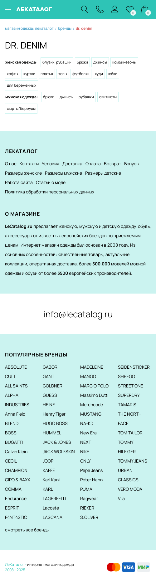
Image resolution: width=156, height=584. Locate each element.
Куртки (29, 73)
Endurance (16, 498)
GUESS (50, 395)
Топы (62, 73)
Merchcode (91, 404)
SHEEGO (126, 376)
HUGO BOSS (55, 423)
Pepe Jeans (91, 470)
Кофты (12, 73)
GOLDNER (52, 386)
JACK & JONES (57, 442)
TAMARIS (127, 404)
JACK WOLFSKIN (59, 451)
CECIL (11, 461)
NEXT (85, 442)
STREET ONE (130, 386)
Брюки (82, 62)
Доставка (72, 163)
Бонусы (131, 163)
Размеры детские (103, 173)
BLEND (11, 423)
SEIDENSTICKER (134, 367)
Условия (50, 163)
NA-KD (86, 423)
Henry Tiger (54, 414)
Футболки (81, 73)
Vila (121, 498)
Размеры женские (23, 173)
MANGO (88, 376)
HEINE (49, 404)
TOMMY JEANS (132, 461)
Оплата (93, 163)
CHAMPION (16, 470)
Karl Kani (51, 480)
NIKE (84, 451)
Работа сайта (19, 182)
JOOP (48, 461)
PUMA (86, 489)
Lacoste (51, 508)
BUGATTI (14, 442)
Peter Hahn (91, 480)
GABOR (50, 367)
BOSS (11, 433)
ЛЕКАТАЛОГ (34, 9)
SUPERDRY (129, 395)
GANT (48, 376)
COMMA (13, 489)
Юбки (112, 73)
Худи (99, 73)
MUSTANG (90, 414)
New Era (88, 433)
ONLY (85, 461)
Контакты (29, 163)
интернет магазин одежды (50, 564)
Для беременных (21, 85)
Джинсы (100, 62)
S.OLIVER (89, 517)
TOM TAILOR (130, 433)
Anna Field (15, 414)
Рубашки (86, 97)
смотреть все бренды (27, 530)
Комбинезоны (124, 62)
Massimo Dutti (94, 395)
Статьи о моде (51, 182)
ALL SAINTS (16, 386)
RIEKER (87, 508)
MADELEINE (91, 367)
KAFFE (49, 470)
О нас (11, 163)
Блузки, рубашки (56, 62)
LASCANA (52, 517)
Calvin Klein (16, 451)
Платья (47, 73)
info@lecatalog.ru (78, 314)
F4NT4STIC (16, 517)
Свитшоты (108, 97)
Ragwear (89, 498)
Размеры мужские (63, 173)
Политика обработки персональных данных (49, 192)
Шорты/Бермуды (21, 108)
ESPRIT (12, 508)
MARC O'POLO (94, 386)
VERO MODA (130, 489)
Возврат (112, 163)
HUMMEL (52, 433)
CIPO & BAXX (17, 480)
